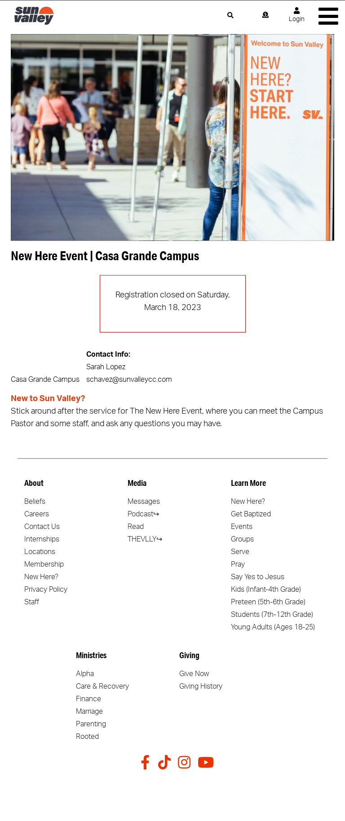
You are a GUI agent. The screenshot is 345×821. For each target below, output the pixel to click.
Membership (44, 564)
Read (136, 526)
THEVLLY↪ (145, 539)
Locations (39, 551)
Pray (238, 564)
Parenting (91, 724)
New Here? (41, 577)
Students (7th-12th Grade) (272, 614)
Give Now (194, 673)
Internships (41, 539)
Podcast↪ (143, 514)
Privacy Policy (45, 589)
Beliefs (34, 501)
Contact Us (42, 526)
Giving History (200, 686)
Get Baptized (251, 514)
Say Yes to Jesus (257, 577)
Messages (144, 501)
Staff (31, 602)
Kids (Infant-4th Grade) (266, 589)
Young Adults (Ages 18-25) (273, 627)
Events (241, 526)
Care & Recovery (102, 686)
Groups (242, 539)
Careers (36, 514)
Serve (240, 551)
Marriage (89, 711)
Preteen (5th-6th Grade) (268, 602)
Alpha (85, 673)
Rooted (87, 736)
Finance (88, 699)
